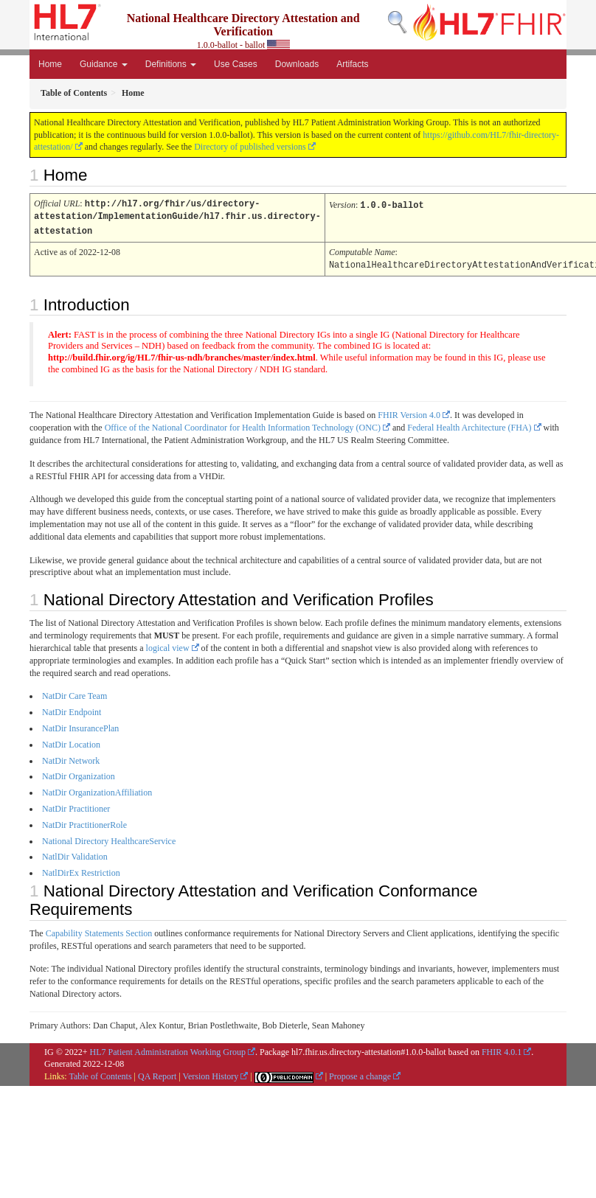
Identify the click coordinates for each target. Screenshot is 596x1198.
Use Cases (235, 64)
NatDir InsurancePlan (80, 725)
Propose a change (360, 1073)
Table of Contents (100, 1073)
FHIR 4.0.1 (502, 1049)
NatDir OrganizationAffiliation (97, 789)
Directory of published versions (250, 147)
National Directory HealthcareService (109, 838)
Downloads (297, 64)
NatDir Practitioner (76, 806)
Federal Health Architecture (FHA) (469, 424)
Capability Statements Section (99, 930)
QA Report (157, 1073)
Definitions (170, 64)
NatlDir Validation (75, 854)
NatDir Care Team (74, 693)
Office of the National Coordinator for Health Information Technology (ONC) (243, 424)
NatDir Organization (78, 773)
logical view (168, 645)
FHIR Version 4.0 (409, 412)
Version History (211, 1073)
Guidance (104, 64)
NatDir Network (71, 758)
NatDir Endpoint (71, 709)
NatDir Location (71, 741)
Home (50, 64)
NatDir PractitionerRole (84, 822)
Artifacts (352, 64)
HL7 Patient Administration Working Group (168, 1049)
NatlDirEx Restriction (81, 870)
